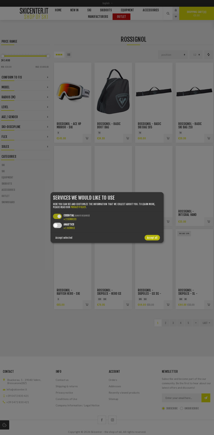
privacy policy (78, 206)
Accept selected (63, 237)
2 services (70, 219)
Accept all (152, 237)
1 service (69, 227)
